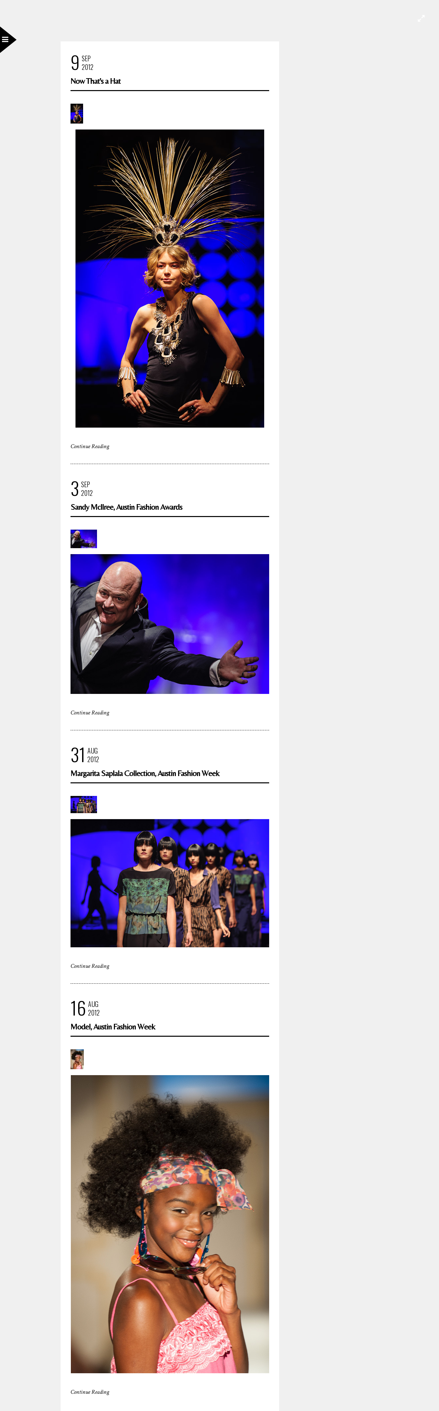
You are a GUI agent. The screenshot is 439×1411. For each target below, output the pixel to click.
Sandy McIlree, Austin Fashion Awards (126, 506)
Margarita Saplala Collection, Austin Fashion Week (145, 773)
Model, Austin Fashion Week (113, 1026)
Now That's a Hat (96, 81)
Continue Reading (90, 446)
